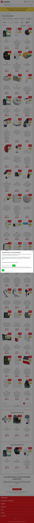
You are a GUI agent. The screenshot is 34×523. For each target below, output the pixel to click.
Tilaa (14, 265)
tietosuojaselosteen (26, 267)
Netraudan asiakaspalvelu (6, 257)
